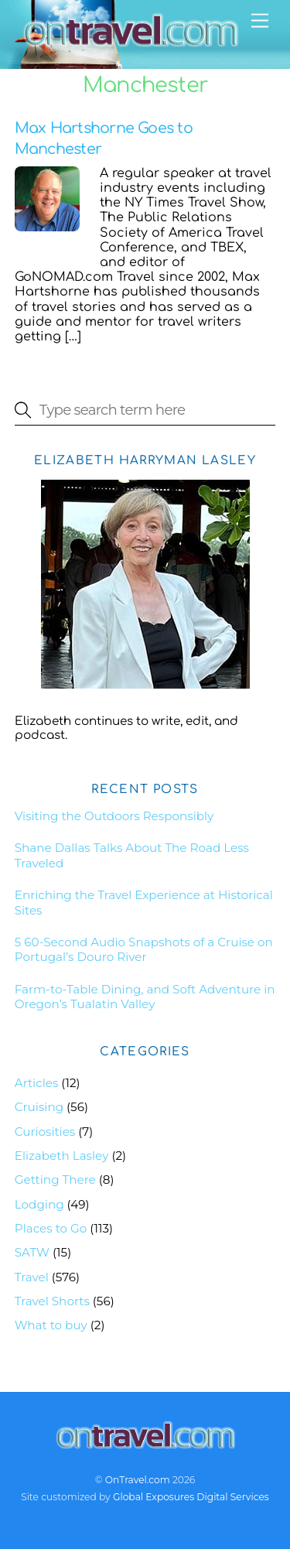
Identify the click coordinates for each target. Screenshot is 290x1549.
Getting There (55, 1179)
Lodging (39, 1204)
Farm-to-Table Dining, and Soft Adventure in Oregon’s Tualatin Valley (145, 997)
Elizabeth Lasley (62, 1155)
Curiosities (45, 1131)
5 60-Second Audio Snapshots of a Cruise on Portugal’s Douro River (144, 950)
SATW (32, 1252)
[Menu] (259, 21)
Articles (37, 1082)
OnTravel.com (137, 1480)
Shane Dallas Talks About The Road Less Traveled (132, 855)
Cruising (39, 1106)
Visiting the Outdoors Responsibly (114, 816)
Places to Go (51, 1228)
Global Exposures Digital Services (191, 1497)
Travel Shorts (52, 1301)
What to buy (51, 1325)
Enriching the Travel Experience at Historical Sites (144, 902)
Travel (32, 1277)
